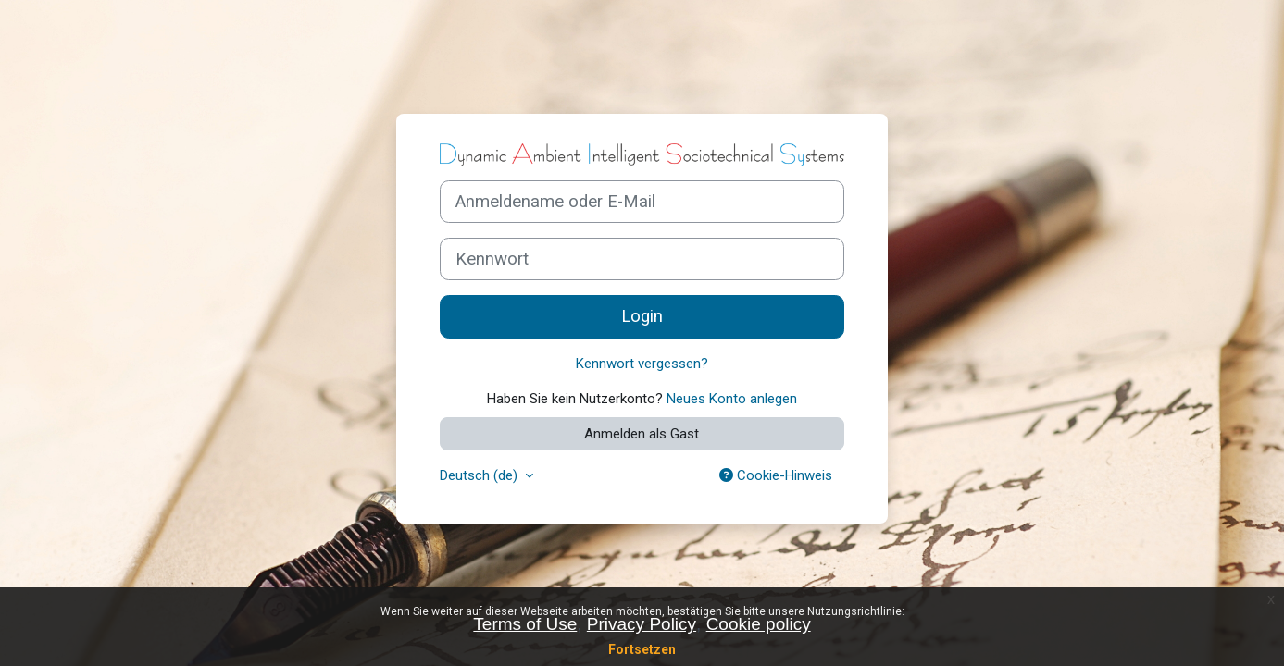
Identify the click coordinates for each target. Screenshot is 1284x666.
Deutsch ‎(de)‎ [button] (480, 475)
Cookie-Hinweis (775, 475)
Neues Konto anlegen (732, 398)
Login (642, 316)
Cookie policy (758, 624)
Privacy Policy (641, 624)
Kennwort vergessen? (642, 363)
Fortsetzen (642, 649)
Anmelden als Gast (641, 434)
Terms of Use (525, 624)
